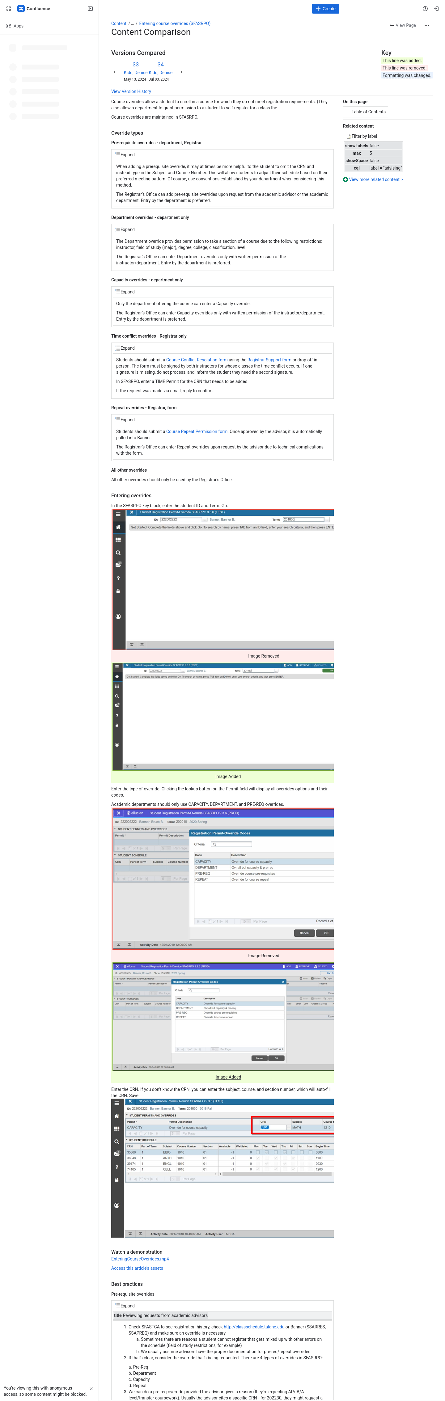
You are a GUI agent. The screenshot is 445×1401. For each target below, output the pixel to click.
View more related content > (376, 179)
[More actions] (427, 25)
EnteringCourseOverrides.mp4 (140, 1258)
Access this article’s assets (137, 1268)
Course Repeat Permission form (196, 431)
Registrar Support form (269, 359)
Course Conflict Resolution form (197, 359)
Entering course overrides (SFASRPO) (175, 23)
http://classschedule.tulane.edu (254, 1326)
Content (118, 23)
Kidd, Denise (136, 72)
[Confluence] (34, 9)
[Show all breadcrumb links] (132, 23)
